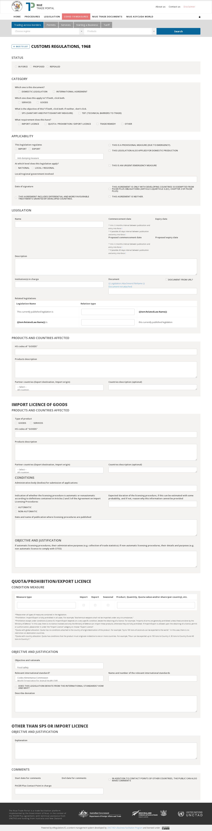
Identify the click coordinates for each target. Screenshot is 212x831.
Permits (51, 24)
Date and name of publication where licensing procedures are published (53, 516)
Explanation (21, 740)
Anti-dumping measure (57, 158)
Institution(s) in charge (27, 279)
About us (160, 6)
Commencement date (119, 218)
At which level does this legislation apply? (37, 163)
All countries (57, 390)
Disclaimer (189, 6)
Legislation (52, 16)
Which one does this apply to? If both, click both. (40, 98)
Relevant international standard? (32, 672)
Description (21, 256)
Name (18, 218)
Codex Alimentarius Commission (57, 677)
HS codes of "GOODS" (26, 346)
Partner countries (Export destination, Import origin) (42, 381)
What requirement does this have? (33, 119)
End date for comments (74, 778)
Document (113, 279)
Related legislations (25, 298)
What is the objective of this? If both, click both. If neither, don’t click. (51, 108)
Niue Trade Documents (107, 16)
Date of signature (24, 186)
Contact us (174, 6)
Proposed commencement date (125, 237)
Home (17, 16)
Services (66, 24)
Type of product (23, 418)
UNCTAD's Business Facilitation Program (125, 827)
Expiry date (161, 218)
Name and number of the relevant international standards (139, 672)
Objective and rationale (27, 660)
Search (178, 31)
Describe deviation (25, 693)
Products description (26, 359)
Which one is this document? (30, 87)
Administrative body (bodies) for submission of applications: (46, 482)
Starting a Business (87, 24)
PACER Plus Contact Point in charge (33, 785)
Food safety (57, 667)
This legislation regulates (28, 144)
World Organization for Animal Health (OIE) (57, 680)
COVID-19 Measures (76, 16)
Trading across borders (27, 24)
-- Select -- (57, 387)
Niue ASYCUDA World (139, 16)
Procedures (32, 16)
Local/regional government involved (34, 173)
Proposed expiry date (166, 237)
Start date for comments (28, 778)
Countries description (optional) (125, 381)
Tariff (107, 24)
